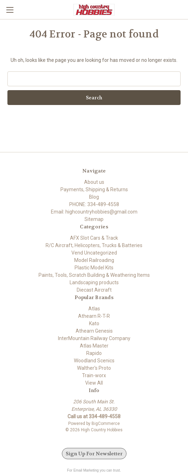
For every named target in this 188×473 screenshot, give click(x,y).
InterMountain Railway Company (94, 338)
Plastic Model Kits (94, 267)
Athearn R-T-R (94, 316)
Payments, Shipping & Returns (94, 189)
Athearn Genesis (94, 331)
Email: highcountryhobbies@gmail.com (94, 212)
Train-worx (94, 375)
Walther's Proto (94, 368)
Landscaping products (94, 282)
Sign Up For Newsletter (94, 453)
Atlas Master (94, 346)
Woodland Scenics (94, 360)
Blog (94, 197)
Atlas (94, 308)
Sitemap (94, 219)
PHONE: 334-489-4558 (94, 204)
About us (94, 182)
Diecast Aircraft (94, 290)
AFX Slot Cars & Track (94, 238)
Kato (94, 323)
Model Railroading (94, 260)
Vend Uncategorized (94, 253)
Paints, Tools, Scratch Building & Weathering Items (94, 275)
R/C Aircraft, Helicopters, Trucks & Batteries (94, 245)
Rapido (94, 353)
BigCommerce (106, 423)
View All (94, 383)
